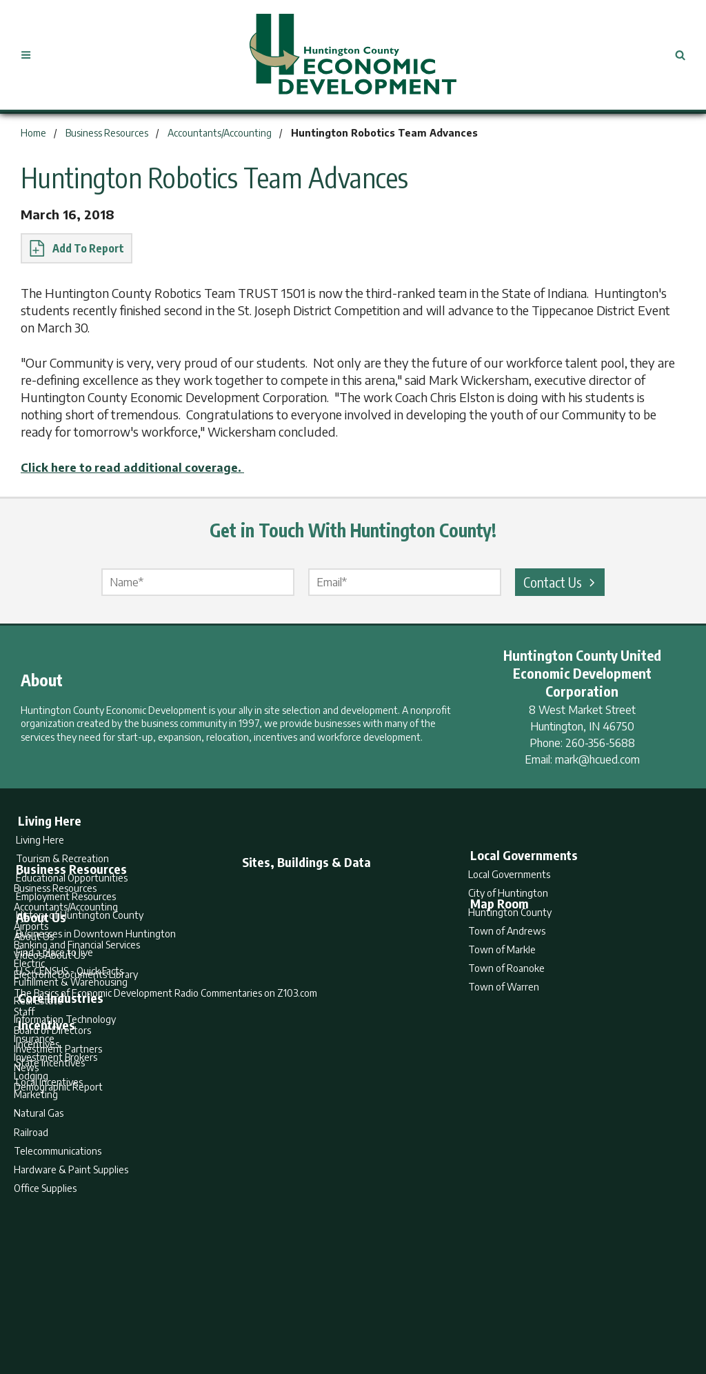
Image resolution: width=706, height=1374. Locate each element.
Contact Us (561, 581)
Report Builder (347, 1309)
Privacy (413, 1309)
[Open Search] (674, 54)
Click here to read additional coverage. (143, 467)
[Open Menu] (32, 54)
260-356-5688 (600, 742)
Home (238, 1309)
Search (283, 1309)
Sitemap (463, 1309)
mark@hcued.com (597, 759)
